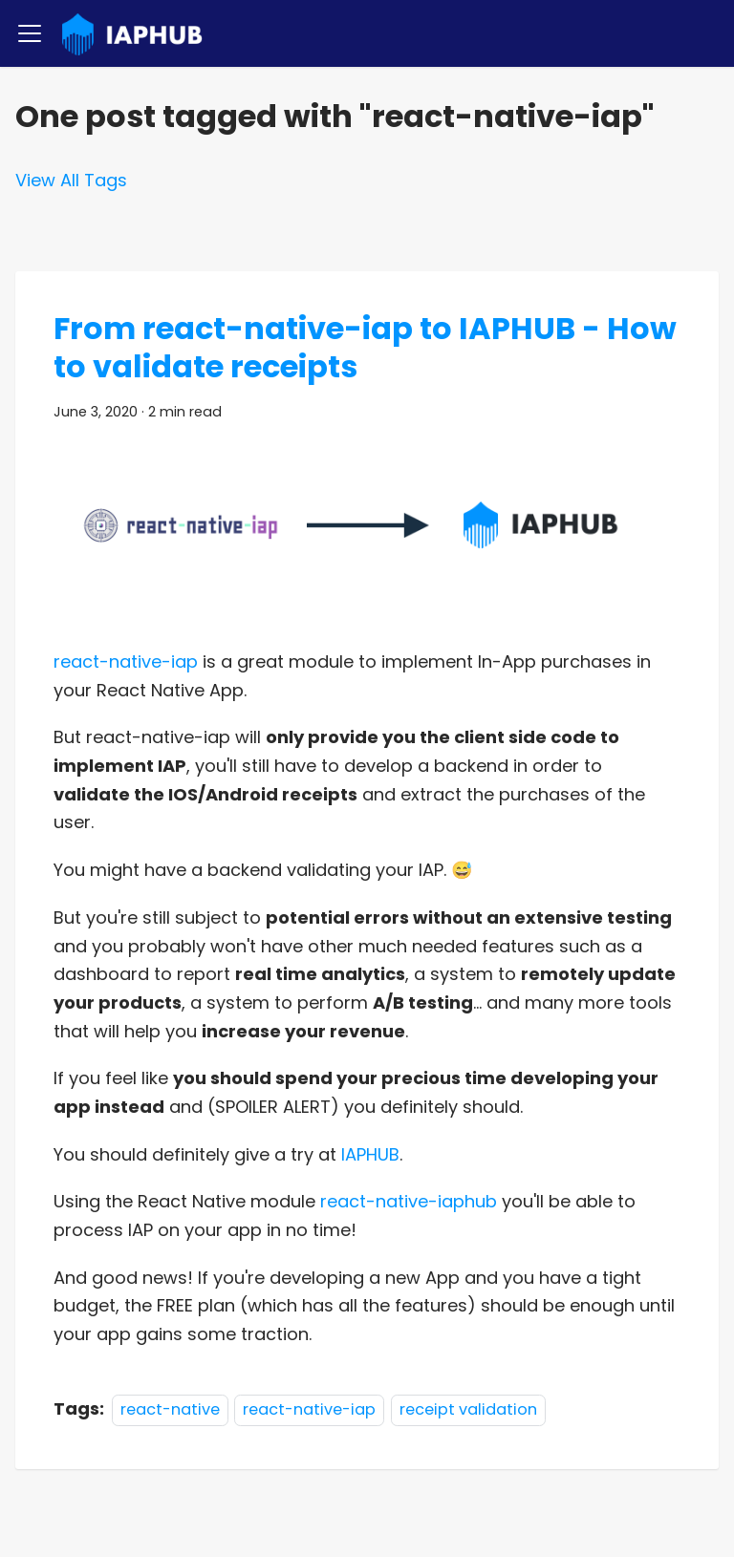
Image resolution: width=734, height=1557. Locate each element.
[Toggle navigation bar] (29, 33)
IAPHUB (370, 1154)
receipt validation (468, 1409)
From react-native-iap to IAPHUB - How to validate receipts (365, 347)
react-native (170, 1409)
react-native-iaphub (408, 1201)
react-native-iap (126, 661)
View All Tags (71, 180)
